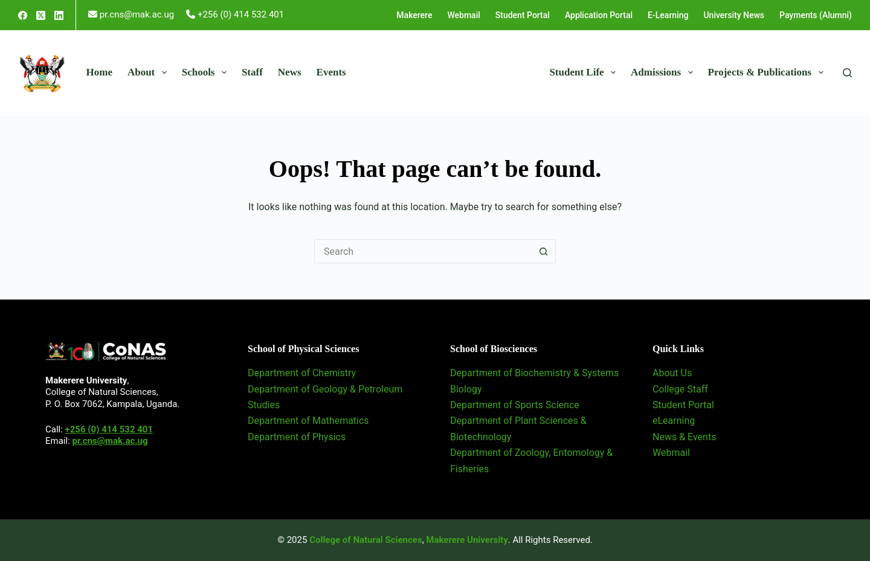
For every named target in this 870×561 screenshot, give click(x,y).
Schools (206, 72)
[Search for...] (423, 251)
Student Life (584, 72)
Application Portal (599, 15)
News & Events (684, 437)
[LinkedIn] (58, 15)
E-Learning (668, 15)
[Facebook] (22, 15)
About (149, 72)
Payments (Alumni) (815, 15)
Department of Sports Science (514, 405)
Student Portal (522, 15)
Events (331, 72)
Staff (252, 72)
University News (733, 15)
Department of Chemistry (302, 373)
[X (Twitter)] (40, 15)
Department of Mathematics (308, 420)
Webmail (463, 15)
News (289, 72)
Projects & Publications (768, 72)
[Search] (847, 72)
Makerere (414, 15)
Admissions (664, 72)
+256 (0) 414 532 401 (109, 429)
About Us (672, 373)
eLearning (673, 420)
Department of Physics (297, 437)
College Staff (680, 389)
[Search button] (544, 251)
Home (99, 72)
